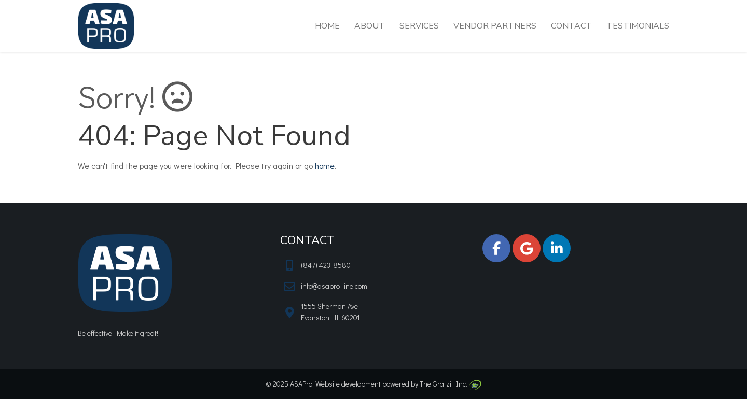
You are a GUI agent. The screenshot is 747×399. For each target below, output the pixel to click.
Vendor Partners (494, 26)
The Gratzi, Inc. (450, 384)
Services (419, 26)
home (325, 165)
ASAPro (301, 384)
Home (327, 26)
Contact (571, 26)
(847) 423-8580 (326, 265)
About (369, 26)
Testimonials (637, 26)
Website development (348, 384)
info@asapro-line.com (334, 286)
